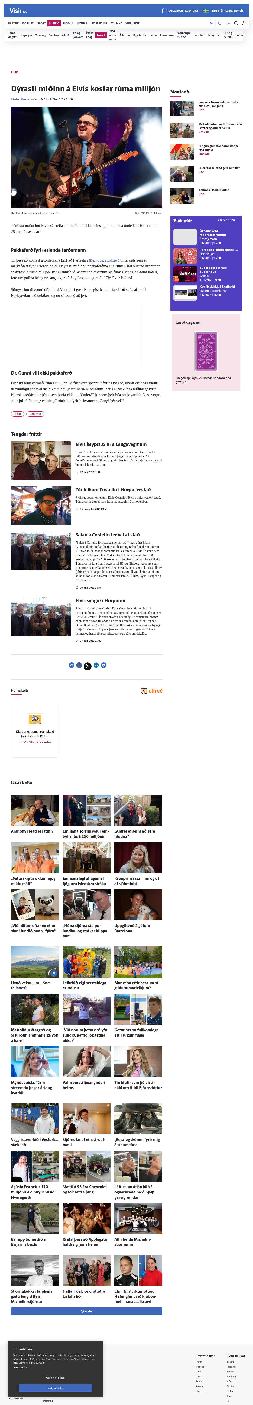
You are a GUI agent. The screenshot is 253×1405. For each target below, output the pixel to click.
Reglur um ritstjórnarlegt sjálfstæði (23, 1328)
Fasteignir (232, 1316)
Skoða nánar (20, 1377)
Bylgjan (231, 1336)
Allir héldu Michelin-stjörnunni (134, 1198)
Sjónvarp (201, 1336)
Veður (230, 1331)
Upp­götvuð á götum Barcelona (134, 921)
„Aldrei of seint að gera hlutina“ (135, 832)
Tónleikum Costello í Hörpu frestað (113, 491)
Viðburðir (232, 1326)
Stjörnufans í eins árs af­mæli (81, 1109)
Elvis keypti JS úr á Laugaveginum (111, 446)
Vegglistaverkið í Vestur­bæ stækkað (34, 1109)
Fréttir (199, 1311)
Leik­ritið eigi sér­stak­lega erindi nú (85, 971)
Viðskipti (201, 1316)
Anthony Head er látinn (26, 832)
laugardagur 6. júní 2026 (183, 12)
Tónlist (19, 414)
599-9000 (19, 1349)
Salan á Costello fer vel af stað (108, 536)
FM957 (231, 1341)
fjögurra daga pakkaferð (108, 260)
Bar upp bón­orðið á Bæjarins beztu (34, 1198)
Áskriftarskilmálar (60, 1346)
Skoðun (200, 1331)
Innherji (231, 1311)
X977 (230, 1346)
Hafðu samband (59, 1336)
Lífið (198, 1326)
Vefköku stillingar (32, 1388)
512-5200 (61, 1326)
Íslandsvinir (41, 414)
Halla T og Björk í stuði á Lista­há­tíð (85, 1248)
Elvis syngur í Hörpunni (100, 602)
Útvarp (200, 1341)
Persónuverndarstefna (21, 1334)
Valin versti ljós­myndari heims (83, 1060)
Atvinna (231, 1321)
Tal (228, 1351)
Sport (199, 1321)
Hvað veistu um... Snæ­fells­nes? (31, 971)
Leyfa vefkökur (78, 1388)
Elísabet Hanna (20, 99)
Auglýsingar (57, 1331)
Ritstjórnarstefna (60, 1341)
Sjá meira (86, 1260)
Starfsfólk (56, 1351)
